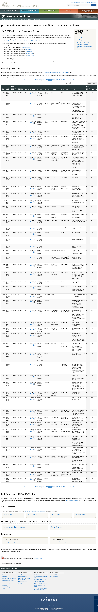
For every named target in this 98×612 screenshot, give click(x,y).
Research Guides (39, 572)
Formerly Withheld (20, 88)
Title (73, 89)
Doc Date (32, 89)
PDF (31, 93)
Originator (94, 89)
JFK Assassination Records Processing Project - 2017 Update (22, 40)
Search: (68, 83)
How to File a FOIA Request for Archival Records (40, 588)
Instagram (46, 600)
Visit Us (68, 10)
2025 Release (8, 515)
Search (93, 5)
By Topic (4, 574)
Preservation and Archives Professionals (24, 579)
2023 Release (32, 515)
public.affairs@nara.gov (61, 542)
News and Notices (54, 574)
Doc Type (39, 89)
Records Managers (22, 581)
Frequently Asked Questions (14, 527)
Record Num (8, 88)
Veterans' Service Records (29, 10)
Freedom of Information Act (53, 606)
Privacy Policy (43, 606)
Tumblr (49, 600)
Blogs (54, 600)
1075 (53, 80)
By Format (4, 576)
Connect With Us (49, 597)
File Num (46, 89)
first (25, 80)
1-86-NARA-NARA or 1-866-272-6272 (49, 609)
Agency (27, 89)
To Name (53, 89)
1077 (60, 80)
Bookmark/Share (85, 2)
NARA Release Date (13, 88)
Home (3, 19)
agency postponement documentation (35, 511)
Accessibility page (38, 558)
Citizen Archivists (75, 2)
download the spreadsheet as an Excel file (55, 72)
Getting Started (37, 574)
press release (26, 47)
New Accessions (54, 576)
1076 (57, 80)
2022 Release (56, 515)
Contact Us (93, 2)
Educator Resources (49, 10)
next (69, 80)
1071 (40, 80)
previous (29, 80)
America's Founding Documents (88, 10)
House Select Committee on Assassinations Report (84, 43)
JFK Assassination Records (24, 19)
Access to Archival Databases (6, 584)
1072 (43, 80)
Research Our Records (10, 10)
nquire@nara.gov (11, 542)
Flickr (56, 600)
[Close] (96, 598)
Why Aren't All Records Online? (39, 585)
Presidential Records (7, 582)
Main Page (79, 37)
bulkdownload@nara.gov (72, 500)
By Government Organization (9, 578)
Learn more (84, 609)
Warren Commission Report (84, 41)
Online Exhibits (5, 590)
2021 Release (80, 515)
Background (80, 39)
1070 (36, 80)
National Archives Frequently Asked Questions (40, 577)
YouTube (51, 600)
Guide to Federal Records (40, 579)
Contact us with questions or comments (10, 565)
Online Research (7, 572)
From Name (64, 89)
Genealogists (21, 574)
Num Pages (88, 88)
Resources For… (23, 572)
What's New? (54, 572)
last (73, 80)
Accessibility (36, 606)
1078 (64, 80)
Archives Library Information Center (8, 587)
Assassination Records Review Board (84, 46)
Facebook (42, 600)
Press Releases (56, 527)
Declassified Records (39, 581)
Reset (94, 83)
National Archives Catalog (8, 580)
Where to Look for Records (40, 583)
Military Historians (22, 576)
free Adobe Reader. (19, 557)
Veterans (20, 583)
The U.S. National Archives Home (20, 4)
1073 (46, 80)
